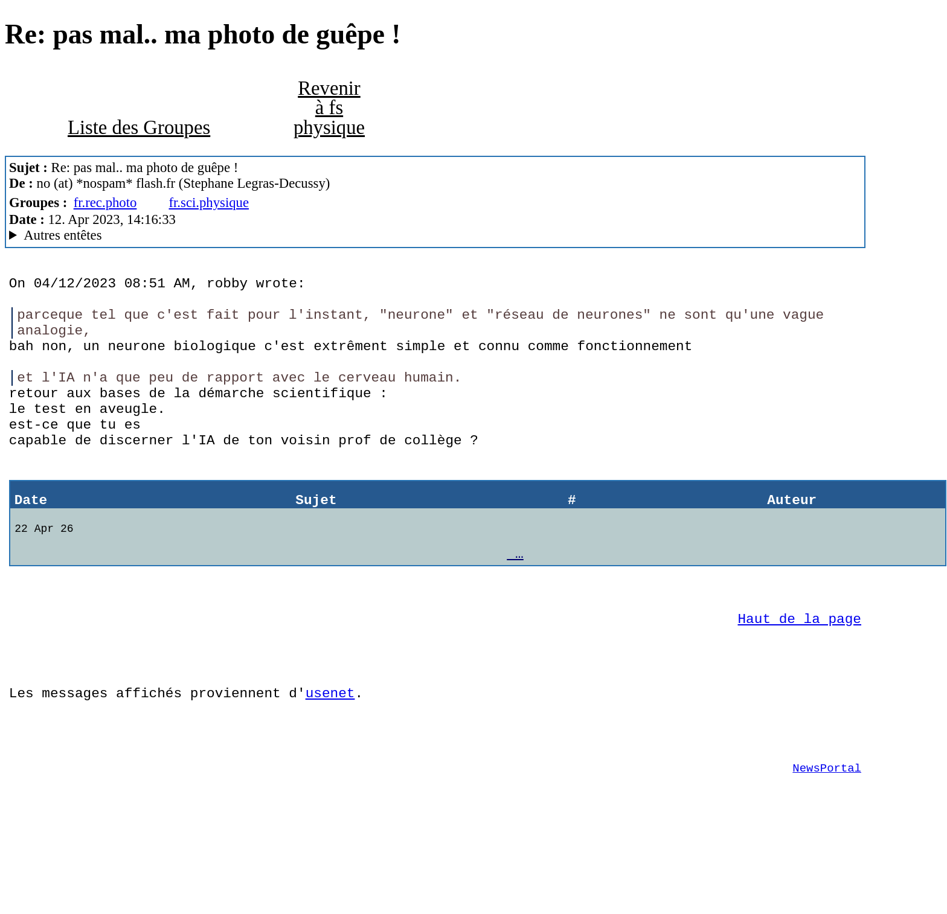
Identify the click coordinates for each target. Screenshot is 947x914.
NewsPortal (826, 840)
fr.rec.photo (105, 202)
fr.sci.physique (209, 202)
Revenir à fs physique (329, 107)
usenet (330, 755)
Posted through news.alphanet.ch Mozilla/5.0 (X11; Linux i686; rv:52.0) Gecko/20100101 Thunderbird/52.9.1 (435, 235)
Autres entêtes (62, 235)
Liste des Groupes (139, 127)
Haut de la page (799, 672)
